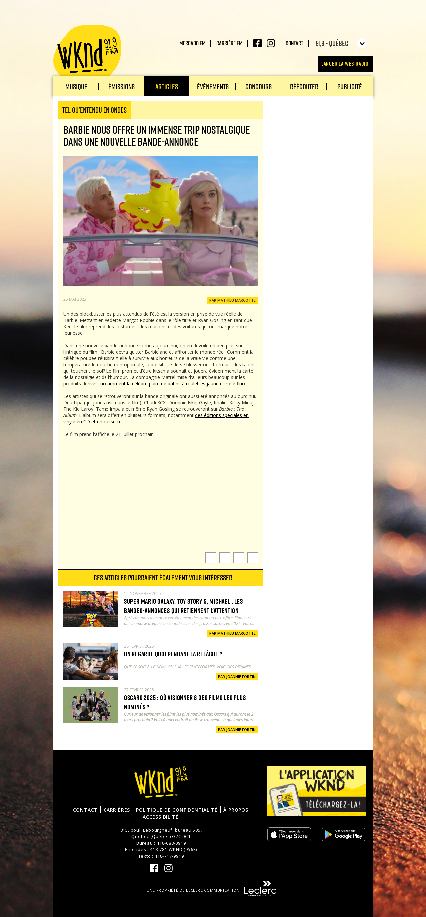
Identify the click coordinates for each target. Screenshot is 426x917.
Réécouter (304, 86)
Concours (258, 86)
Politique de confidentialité (176, 810)
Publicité (349, 86)
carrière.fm (229, 43)
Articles (166, 86)
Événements (213, 86)
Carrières (117, 810)
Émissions (121, 86)
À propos (235, 810)
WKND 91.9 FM (87, 54)
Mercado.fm (192, 43)
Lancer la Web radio (345, 63)
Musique (76, 86)
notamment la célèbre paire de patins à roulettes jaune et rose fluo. (173, 383)
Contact (294, 43)
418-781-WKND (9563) (173, 849)
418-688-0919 (171, 843)
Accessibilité (160, 817)
